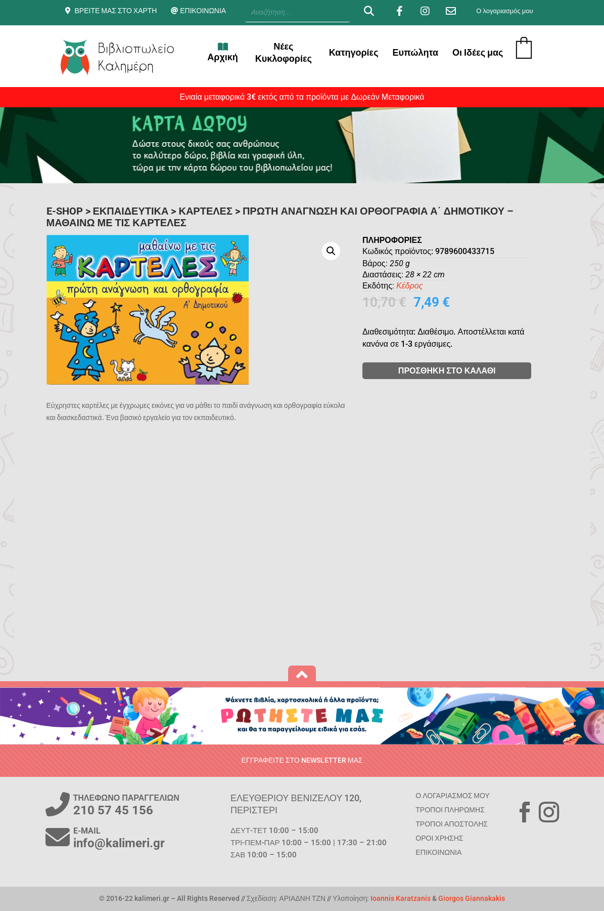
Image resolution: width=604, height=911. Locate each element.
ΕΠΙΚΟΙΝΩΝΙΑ (203, 11)
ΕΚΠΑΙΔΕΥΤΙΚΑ (131, 211)
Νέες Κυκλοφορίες (283, 52)
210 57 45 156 (113, 810)
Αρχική (222, 52)
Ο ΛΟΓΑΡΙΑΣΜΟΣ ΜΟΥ (452, 796)
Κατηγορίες (354, 52)
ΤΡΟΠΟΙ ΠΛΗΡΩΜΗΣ (449, 810)
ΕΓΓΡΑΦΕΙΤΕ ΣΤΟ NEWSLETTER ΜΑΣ (302, 760)
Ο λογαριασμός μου (504, 11)
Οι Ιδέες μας (477, 52)
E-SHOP (65, 211)
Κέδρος (442, 286)
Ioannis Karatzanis (400, 898)
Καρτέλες (205, 211)
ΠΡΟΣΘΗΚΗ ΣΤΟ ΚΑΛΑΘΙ (479, 371)
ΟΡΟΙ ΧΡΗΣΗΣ (439, 838)
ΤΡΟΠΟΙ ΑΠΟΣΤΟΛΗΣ (451, 824)
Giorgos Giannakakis (471, 898)
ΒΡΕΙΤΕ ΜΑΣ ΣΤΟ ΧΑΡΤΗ (116, 11)
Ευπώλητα (416, 52)
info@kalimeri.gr (119, 843)
